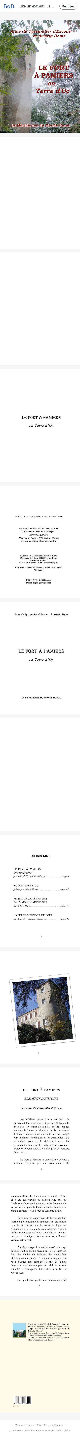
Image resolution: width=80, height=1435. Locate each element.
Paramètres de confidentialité (54, 1430)
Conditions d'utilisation (22, 1430)
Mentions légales (24, 1425)
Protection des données (50, 1425)
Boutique (68, 6)
